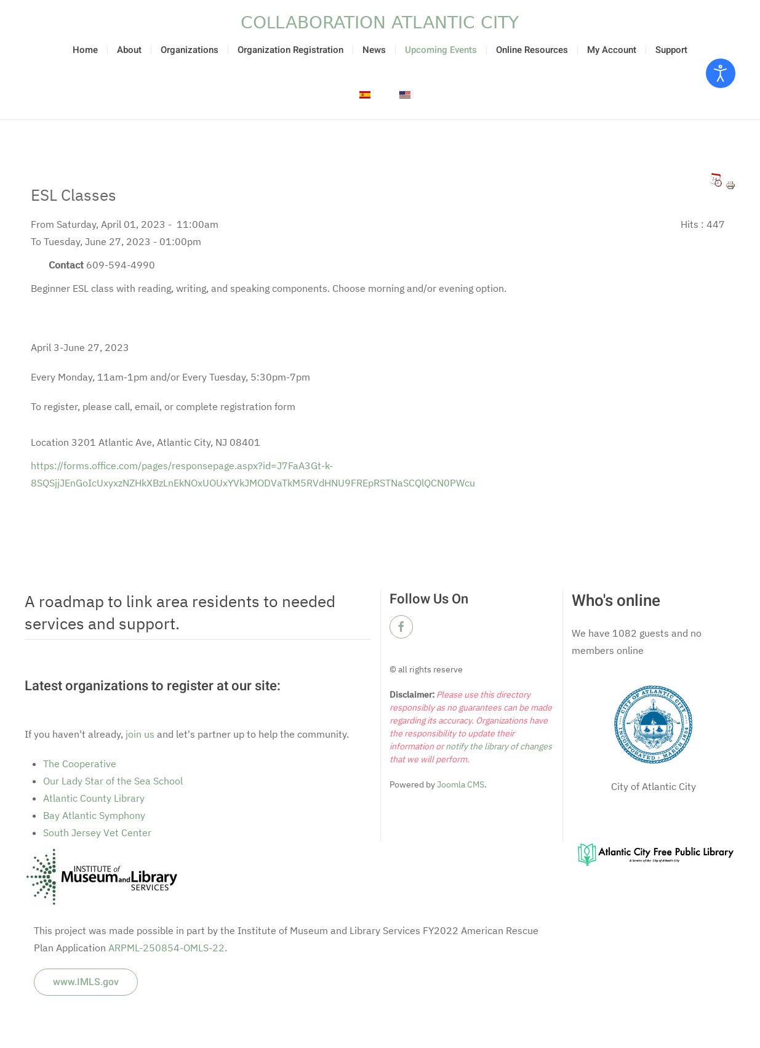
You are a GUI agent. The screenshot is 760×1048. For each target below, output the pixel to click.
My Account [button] (611, 50)
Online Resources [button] (532, 50)
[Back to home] (380, 22)
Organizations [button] (189, 50)
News (374, 50)
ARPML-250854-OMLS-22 (166, 947)
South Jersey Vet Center (97, 832)
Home (85, 50)
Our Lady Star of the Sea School (113, 781)
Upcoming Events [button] (441, 50)
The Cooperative (79, 763)
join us (140, 734)
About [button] (129, 50)
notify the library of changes (498, 746)
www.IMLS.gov (86, 982)
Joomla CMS (459, 784)
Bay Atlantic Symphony (94, 815)
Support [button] (671, 50)
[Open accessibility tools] (720, 73)
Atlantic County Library (94, 798)
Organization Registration (290, 50)
